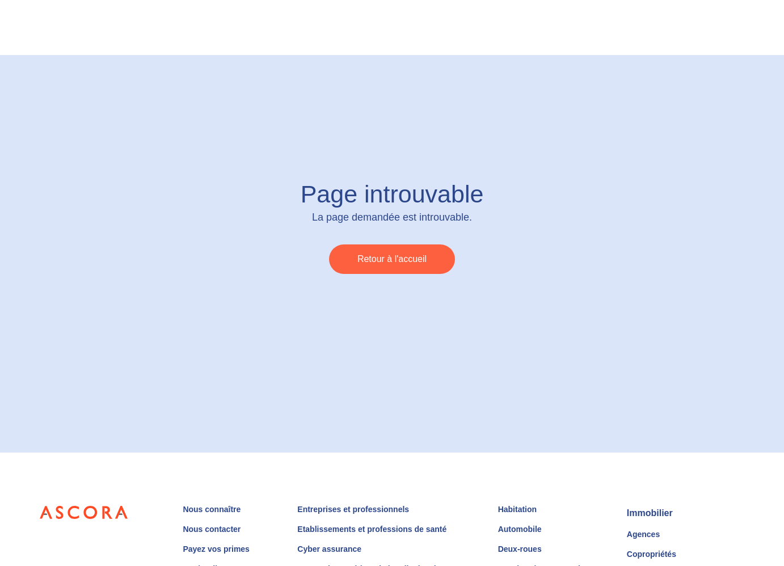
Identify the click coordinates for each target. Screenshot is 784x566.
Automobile (520, 529)
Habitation (517, 509)
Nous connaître (212, 509)
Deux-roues (520, 549)
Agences (643, 534)
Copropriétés (651, 554)
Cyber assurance (329, 549)
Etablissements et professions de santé (371, 529)
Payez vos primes (216, 549)
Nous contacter (212, 529)
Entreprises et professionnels (353, 509)
